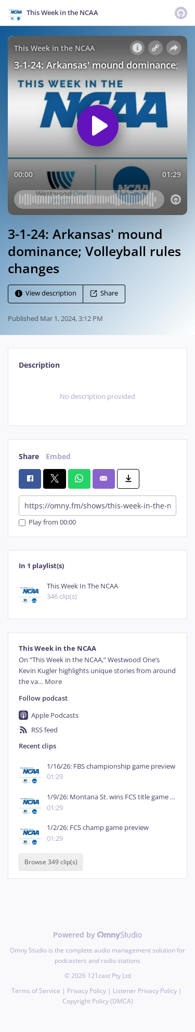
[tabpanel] (97, 396)
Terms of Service (35, 990)
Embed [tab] (58, 456)
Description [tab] (39, 365)
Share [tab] (29, 456)
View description (45, 293)
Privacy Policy (86, 990)
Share (104, 293)
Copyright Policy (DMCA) (97, 1001)
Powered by (97, 935)
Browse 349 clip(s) (50, 862)
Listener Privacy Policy (145, 990)
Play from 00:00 (47, 522)
